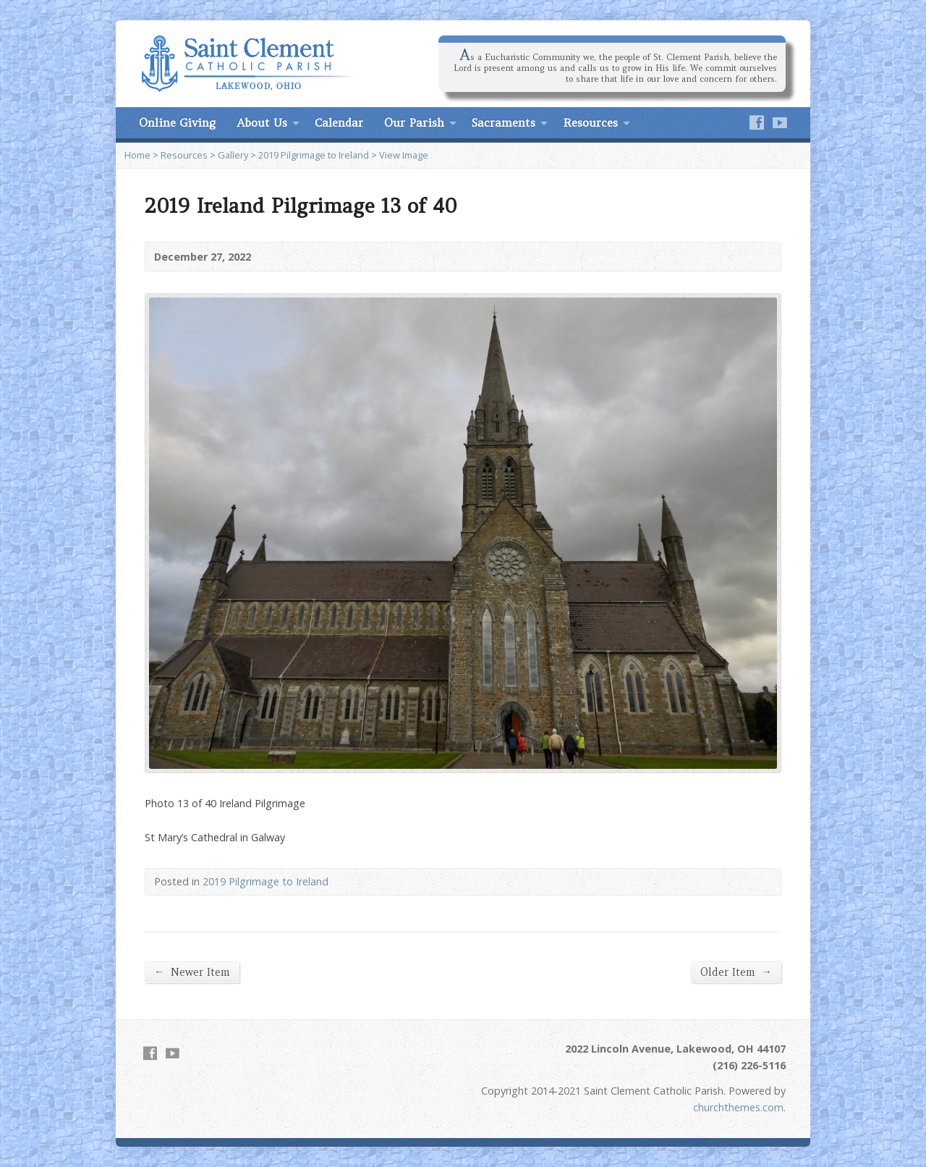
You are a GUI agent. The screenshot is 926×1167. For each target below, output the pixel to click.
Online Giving (177, 122)
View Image (403, 154)
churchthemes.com (738, 1107)
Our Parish (414, 122)
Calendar (339, 122)
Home (137, 154)
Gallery (233, 154)
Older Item (736, 972)
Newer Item (192, 972)
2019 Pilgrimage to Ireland (313, 154)
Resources (590, 122)
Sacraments (503, 122)
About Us (262, 122)
